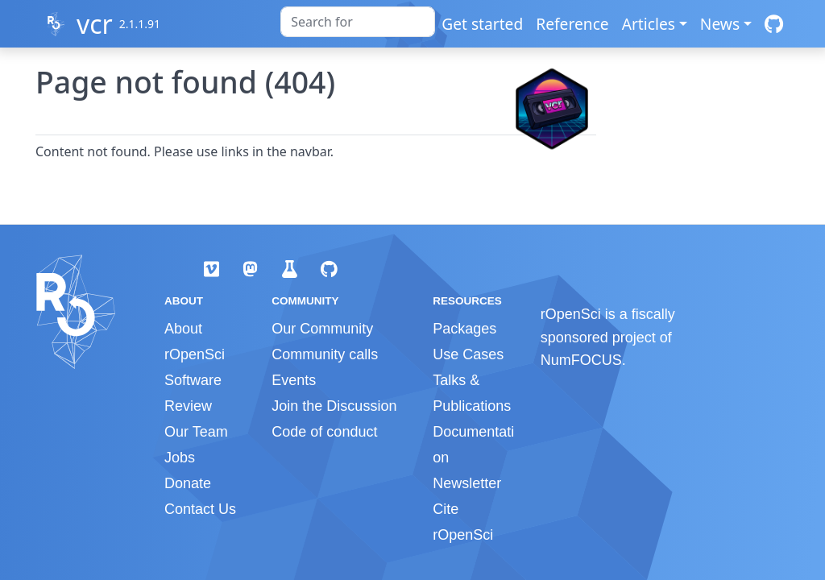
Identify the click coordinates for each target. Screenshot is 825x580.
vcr (95, 23)
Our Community (322, 329)
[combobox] (357, 21)
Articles (648, 24)
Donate (187, 483)
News (720, 24)
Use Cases (468, 354)
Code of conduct (324, 432)
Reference (572, 24)
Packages (464, 329)
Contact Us (200, 509)
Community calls (325, 354)
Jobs (179, 458)
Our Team (196, 432)
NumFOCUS (581, 360)
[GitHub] (774, 23)
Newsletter (467, 483)
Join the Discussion (334, 406)
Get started (482, 24)
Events (294, 380)
